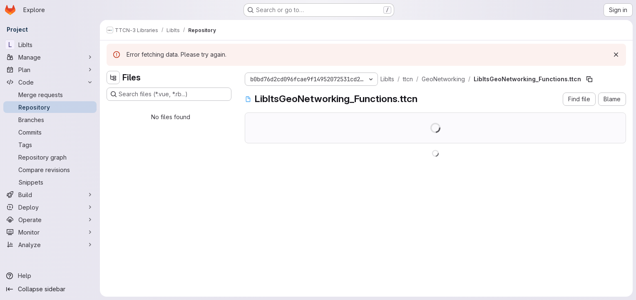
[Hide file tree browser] (113, 77)
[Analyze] (50, 244)
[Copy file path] (589, 79)
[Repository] (50, 107)
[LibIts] (50, 44)
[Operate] (50, 219)
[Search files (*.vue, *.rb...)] (169, 94)
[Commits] (50, 132)
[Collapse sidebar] (50, 289)
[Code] (50, 82)
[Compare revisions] (50, 169)
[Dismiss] (616, 55)
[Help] (50, 276)
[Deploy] (50, 207)
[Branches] (50, 119)
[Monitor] (50, 232)
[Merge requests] (50, 94)
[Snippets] (50, 182)
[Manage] (50, 57)
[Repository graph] (50, 157)
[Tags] (50, 144)
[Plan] (50, 69)
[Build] (50, 194)
